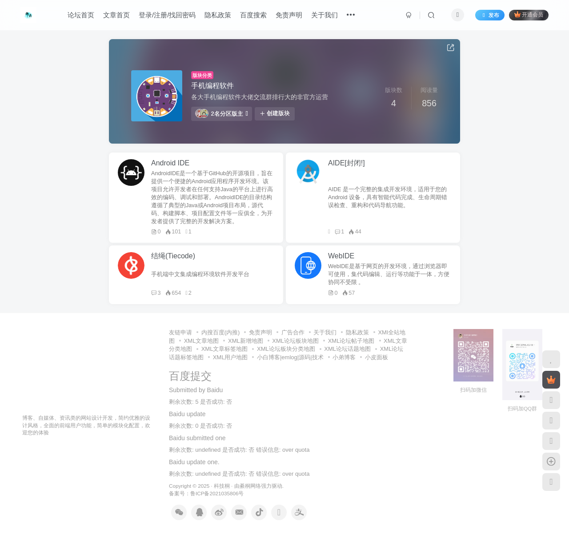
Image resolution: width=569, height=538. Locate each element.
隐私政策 (217, 15)
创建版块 (275, 113)
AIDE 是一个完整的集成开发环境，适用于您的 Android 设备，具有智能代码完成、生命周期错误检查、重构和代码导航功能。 (387, 197)
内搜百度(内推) (220, 332)
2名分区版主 (221, 113)
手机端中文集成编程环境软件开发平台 (200, 274)
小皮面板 (376, 357)
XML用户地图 (230, 357)
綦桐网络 (250, 486)
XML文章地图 (201, 340)
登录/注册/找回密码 (167, 15)
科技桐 (222, 486)
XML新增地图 (245, 340)
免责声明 (289, 15)
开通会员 (528, 14)
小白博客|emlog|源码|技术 (290, 357)
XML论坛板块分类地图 (286, 348)
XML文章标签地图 (224, 348)
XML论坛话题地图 (347, 348)
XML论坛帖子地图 (351, 340)
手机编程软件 (212, 85)
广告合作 (293, 332)
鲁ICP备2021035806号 (217, 493)
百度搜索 (253, 15)
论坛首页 (81, 15)
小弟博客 (344, 357)
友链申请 (180, 332)
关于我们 (324, 15)
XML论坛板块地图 (295, 340)
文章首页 (116, 15)
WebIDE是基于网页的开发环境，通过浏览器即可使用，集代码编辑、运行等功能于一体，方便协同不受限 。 (388, 274)
